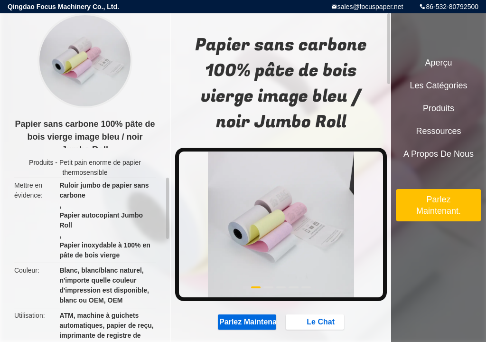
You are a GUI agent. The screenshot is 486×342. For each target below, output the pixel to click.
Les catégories (438, 85)
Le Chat (316, 321)
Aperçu (438, 62)
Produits (41, 162)
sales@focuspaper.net (370, 6)
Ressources (438, 131)
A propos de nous (438, 154)
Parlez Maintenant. (247, 321)
